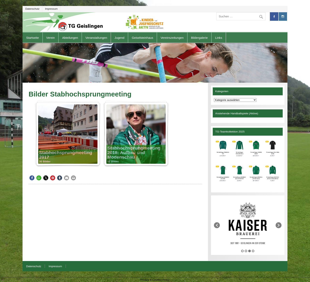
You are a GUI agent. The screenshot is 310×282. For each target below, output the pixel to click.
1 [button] (242, 251)
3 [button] (249, 251)
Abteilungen (70, 37)
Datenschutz (32, 8)
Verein (50, 37)
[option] (248, 223)
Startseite (32, 37)
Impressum (51, 8)
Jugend (119, 37)
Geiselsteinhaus (142, 37)
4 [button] (253, 251)
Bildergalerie (199, 37)
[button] (31, 177)
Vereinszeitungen (172, 37)
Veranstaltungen (96, 37)
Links (218, 37)
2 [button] (246, 251)
